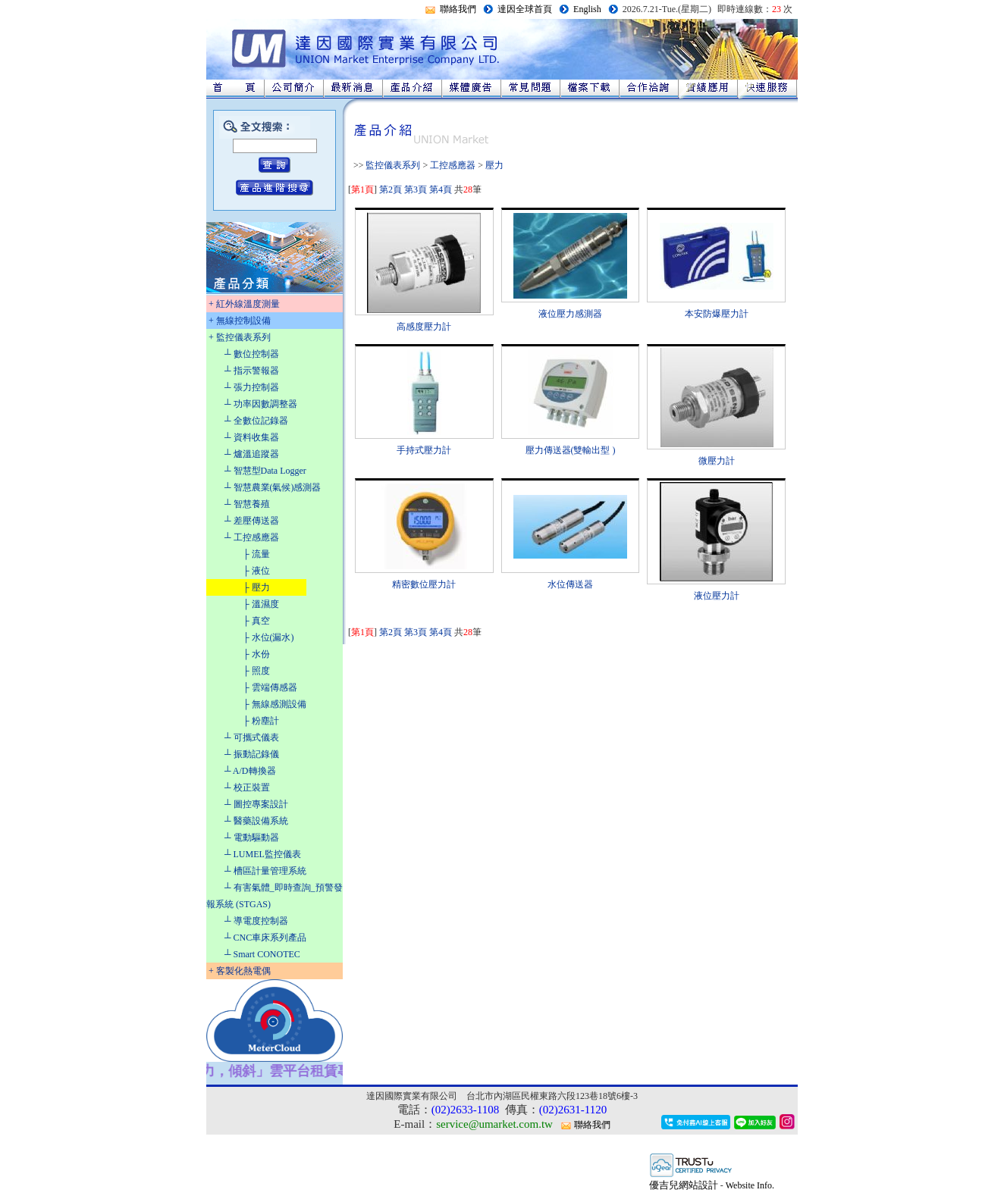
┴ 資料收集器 (251, 437)
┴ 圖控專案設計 (256, 804)
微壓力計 (716, 461)
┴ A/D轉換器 (250, 771)
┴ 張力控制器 (251, 387)
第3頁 (415, 189)
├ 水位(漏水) (268, 637)
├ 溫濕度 (261, 604)
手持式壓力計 (424, 450)
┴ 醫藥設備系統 (256, 821)
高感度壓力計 (424, 326)
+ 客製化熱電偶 (240, 971)
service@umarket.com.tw (494, 1124)
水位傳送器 (570, 584)
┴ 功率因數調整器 (260, 404)
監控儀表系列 (393, 165)
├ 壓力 (256, 587)
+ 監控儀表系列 (240, 337)
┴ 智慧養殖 (247, 504)
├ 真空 (256, 620)
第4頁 (440, 189)
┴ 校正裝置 (247, 787)
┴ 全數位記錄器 (256, 420)
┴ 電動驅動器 (251, 837)
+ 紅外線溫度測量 (244, 304)
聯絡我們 (458, 9)
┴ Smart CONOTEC (262, 954)
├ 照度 (256, 670)
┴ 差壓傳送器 (251, 520)
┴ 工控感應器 (251, 537)
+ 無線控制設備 (240, 320)
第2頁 (390, 189)
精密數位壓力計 (424, 584)
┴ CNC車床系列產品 (265, 937)
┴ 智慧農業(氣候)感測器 (273, 487)
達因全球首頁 (524, 9)
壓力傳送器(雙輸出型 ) (571, 450)
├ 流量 (256, 554)
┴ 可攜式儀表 (251, 737)
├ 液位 (256, 570)
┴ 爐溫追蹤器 (251, 454)
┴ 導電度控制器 (256, 921)
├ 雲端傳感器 (270, 687)
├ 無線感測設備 (274, 704)
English (587, 9)
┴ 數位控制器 (251, 354)
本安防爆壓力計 (716, 313)
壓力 (494, 165)
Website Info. (750, 1185)
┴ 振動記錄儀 (251, 754)
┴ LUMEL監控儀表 (262, 854)
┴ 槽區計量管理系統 (265, 871)
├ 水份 (256, 654)
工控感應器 (452, 165)
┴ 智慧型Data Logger (265, 470)
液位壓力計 (716, 595)
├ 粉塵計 (261, 720)
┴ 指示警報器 (251, 370)
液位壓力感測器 (570, 313)
